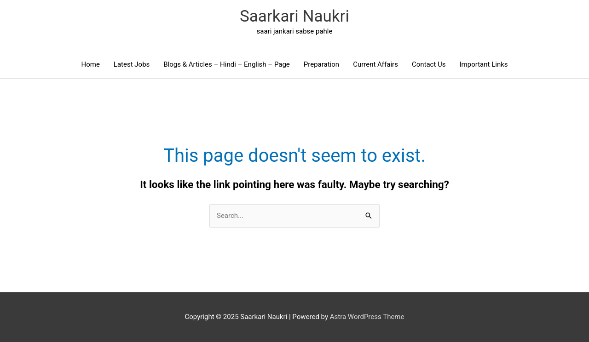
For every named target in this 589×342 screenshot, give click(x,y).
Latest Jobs (132, 64)
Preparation (321, 64)
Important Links (484, 64)
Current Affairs (375, 64)
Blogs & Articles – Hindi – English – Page (226, 64)
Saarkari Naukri (294, 16)
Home (90, 64)
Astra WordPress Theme (367, 317)
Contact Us (429, 64)
